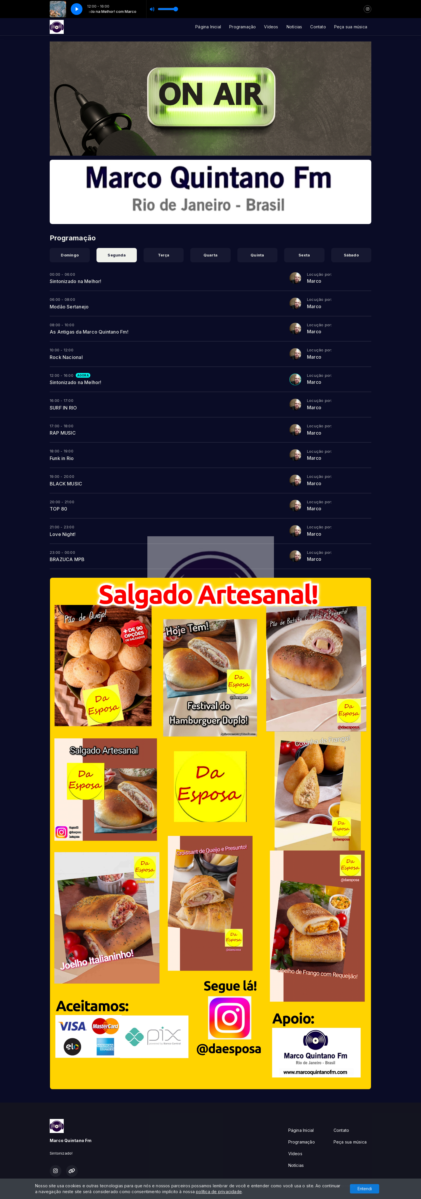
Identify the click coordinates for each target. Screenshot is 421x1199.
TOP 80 (58, 509)
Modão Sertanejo (69, 307)
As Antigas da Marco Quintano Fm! (89, 332)
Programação (242, 26)
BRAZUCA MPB (67, 559)
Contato (318, 26)
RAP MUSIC (63, 433)
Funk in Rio (62, 458)
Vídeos (271, 26)
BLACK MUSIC (66, 484)
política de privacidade (219, 1191)
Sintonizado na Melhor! (75, 281)
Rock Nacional (66, 357)
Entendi (365, 1188)
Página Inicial (208, 26)
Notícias (294, 26)
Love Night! (62, 534)
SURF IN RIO (63, 408)
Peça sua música (350, 26)
